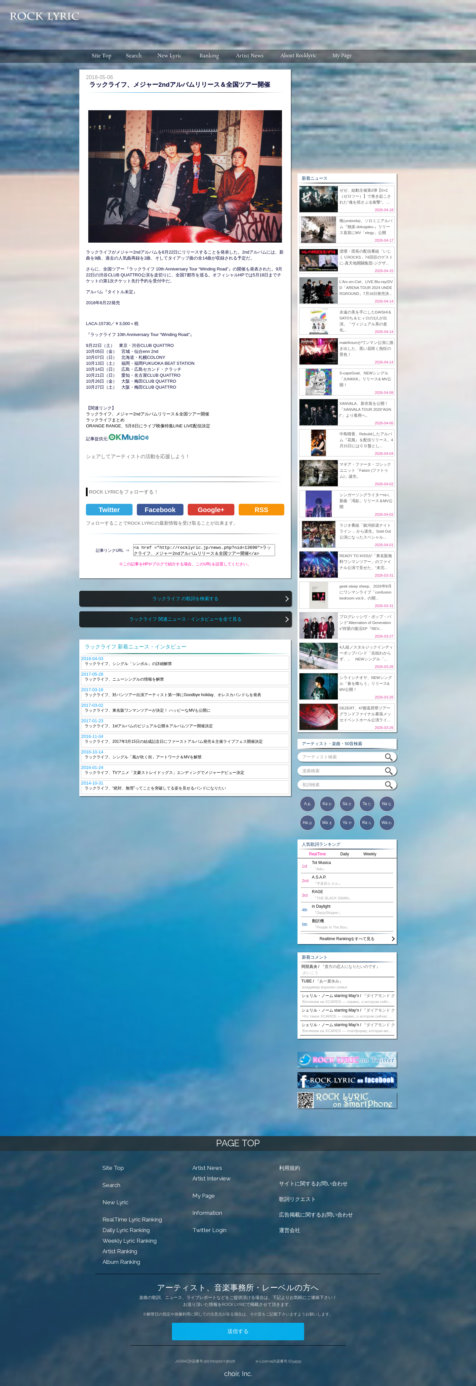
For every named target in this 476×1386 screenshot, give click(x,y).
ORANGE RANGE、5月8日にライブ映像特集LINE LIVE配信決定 (148, 425)
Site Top (113, 1168)
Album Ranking (121, 1262)
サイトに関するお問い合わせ (313, 1183)
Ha (307, 822)
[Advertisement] (280, 21)
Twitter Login (209, 1230)
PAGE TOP (238, 1143)
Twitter (109, 509)
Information (207, 1213)
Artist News (207, 1168)
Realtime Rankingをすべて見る (347, 938)
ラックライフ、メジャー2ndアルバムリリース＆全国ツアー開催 (147, 413)
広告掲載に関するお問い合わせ (316, 1215)
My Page (203, 1195)
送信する (238, 1331)
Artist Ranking (119, 1251)
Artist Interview (211, 1178)
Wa (387, 822)
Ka (327, 803)
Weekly (369, 854)
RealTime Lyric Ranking (132, 1219)
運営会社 (289, 1230)
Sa (347, 803)
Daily (344, 854)
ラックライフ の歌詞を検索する (185, 598)
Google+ (211, 509)
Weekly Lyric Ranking (129, 1240)
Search (111, 1185)
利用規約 (289, 1168)
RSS (261, 509)
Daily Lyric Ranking (126, 1230)
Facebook (160, 509)
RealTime (317, 854)
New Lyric (115, 1202)
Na (387, 803)
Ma (327, 822)
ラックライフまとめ (105, 419)
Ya (346, 822)
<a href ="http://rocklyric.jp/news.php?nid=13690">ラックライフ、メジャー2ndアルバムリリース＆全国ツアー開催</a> (204, 550)
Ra (367, 822)
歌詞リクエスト (297, 1199)
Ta (367, 803)
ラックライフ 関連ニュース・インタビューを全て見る (185, 619)
